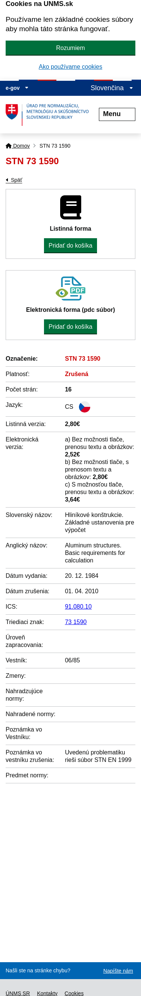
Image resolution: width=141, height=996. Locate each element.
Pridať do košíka (70, 245)
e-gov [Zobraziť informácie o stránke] (17, 88)
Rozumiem (70, 48)
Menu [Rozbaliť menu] (117, 114)
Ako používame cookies (70, 66)
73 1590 (76, 622)
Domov (18, 146)
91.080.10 (78, 606)
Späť (16, 180)
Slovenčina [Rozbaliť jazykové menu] (112, 88)
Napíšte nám (118, 971)
